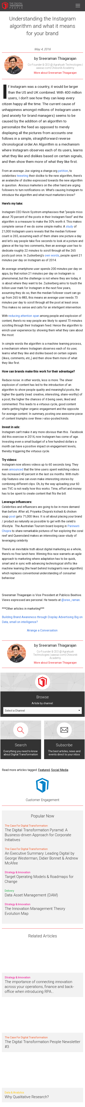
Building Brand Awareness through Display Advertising (38, 617)
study (69, 226)
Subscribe (64, 745)
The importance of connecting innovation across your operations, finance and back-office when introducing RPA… (39, 987)
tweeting (22, 176)
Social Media (59, 770)
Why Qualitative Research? (27, 1097)
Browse (42, 697)
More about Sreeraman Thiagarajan (55, 72)
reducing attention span (23, 316)
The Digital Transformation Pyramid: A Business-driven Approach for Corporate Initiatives (38, 835)
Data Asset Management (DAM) (31, 895)
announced (16, 469)
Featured (44, 770)
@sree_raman (70, 600)
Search (21, 745)
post (12, 516)
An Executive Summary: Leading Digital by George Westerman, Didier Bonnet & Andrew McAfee (41, 858)
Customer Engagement (42, 800)
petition (63, 171)
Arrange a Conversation (42, 630)
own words (52, 255)
